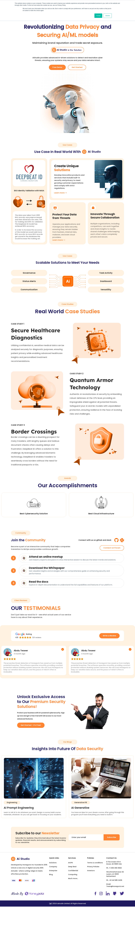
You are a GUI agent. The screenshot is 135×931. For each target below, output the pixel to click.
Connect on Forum (111, 548)
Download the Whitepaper (47, 568)
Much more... (73, 878)
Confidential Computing (73, 872)
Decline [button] (107, 15)
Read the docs (38, 582)
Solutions (53, 863)
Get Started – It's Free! (31, 725)
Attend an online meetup (46, 557)
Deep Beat (72, 867)
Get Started (77, 67)
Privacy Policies (93, 867)
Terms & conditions (95, 863)
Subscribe (111, 837)
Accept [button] (98, 15)
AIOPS (70, 863)
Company (53, 867)
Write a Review (109, 635)
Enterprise (53, 870)
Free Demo (57, 67)
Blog (51, 874)
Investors (91, 870)
